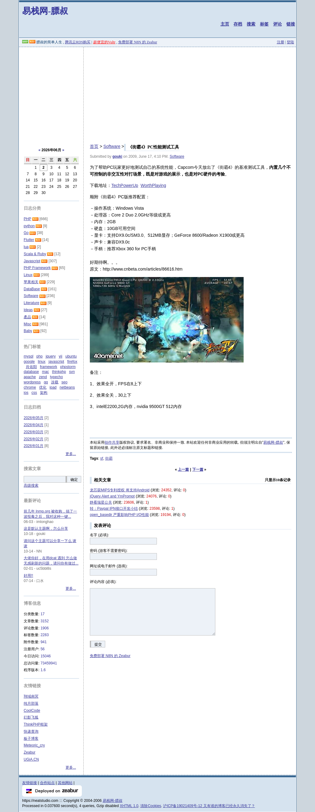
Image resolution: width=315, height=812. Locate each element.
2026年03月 (33, 432)
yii (60, 356)
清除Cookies (150, 806)
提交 (98, 644)
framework (48, 367)
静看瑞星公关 (101, 502)
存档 (237, 24)
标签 (264, 24)
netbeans (67, 387)
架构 (43, 392)
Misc (27, 324)
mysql (28, 356)
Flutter (29, 240)
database (31, 372)
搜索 (251, 24)
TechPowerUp (124, 185)
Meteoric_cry (34, 745)
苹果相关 (31, 282)
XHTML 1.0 (129, 806)
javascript (56, 361)
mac (45, 372)
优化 (42, 387)
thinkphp (59, 372)
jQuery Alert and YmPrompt (112, 496)
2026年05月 (33, 418)
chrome (30, 387)
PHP (27, 219)
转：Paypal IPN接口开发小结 (114, 508)
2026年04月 (33, 425)
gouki (117, 156)
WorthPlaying (153, 185)
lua (26, 247)
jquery (51, 356)
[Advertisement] (157, 93)
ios (26, 392)
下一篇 (197, 469)
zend (43, 377)
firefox (72, 361)
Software (111, 146)
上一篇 (183, 469)
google (29, 361)
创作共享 (112, 442)
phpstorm (68, 367)
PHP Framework (37, 268)
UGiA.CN (31, 759)
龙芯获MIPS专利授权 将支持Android (120, 490)
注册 (280, 42)
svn (72, 372)
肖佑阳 (31, 367)
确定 (74, 479)
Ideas (28, 310)
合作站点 (47, 783)
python (29, 226)
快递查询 (31, 731)
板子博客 (31, 738)
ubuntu (71, 356)
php (39, 356)
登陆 (290, 42)
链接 (290, 24)
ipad (53, 387)
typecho (56, 377)
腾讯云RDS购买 (77, 42)
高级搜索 (31, 485)
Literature (31, 303)
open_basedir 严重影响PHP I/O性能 (119, 515)
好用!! (28, 575)
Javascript (32, 261)
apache (30, 377)
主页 (225, 24)
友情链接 (29, 783)
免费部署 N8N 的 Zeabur (137, 42)
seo (64, 382)
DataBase (32, 289)
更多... (71, 454)
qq (46, 382)
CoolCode (32, 710)
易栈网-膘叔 (45, 11)
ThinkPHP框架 (36, 724)
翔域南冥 (31, 696)
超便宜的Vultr (104, 42)
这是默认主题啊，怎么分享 (46, 528)
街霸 (109, 458)
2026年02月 (33, 439)
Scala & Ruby (35, 254)
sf (101, 458)
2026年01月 (33, 446)
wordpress (32, 382)
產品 (27, 317)
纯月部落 (31, 703)
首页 (94, 146)
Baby (28, 331)
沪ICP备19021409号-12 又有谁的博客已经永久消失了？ (209, 806)
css (34, 392)
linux (42, 361)
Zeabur (29, 752)
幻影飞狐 (31, 717)
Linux (28, 275)
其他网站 (65, 783)
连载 (54, 382)
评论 (277, 24)
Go (26, 233)
